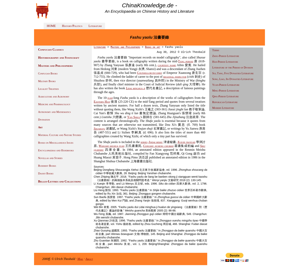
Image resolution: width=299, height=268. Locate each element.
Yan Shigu (133, 117)
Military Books (47, 81)
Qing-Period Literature (225, 96)
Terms (215, 50)
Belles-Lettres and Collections (59, 181)
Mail (80, 259)
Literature (95, 25)
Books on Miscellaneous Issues (55, 142)
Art (40, 127)
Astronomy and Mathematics (54, 112)
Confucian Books (48, 73)
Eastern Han (102, 101)
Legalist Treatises (48, 88)
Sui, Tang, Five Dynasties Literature (233, 73)
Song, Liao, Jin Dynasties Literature (232, 79)
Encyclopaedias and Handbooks (56, 150)
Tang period (185, 61)
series (144, 142)
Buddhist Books (47, 165)
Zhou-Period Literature (225, 56)
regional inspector (174, 76)
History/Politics (72, 25)
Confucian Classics (50, 49)
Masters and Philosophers (55, 65)
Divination (44, 119)
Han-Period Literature (225, 61)
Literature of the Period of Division (232, 67)
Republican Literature (225, 102)
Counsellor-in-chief (149, 72)
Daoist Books (45, 173)
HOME (51, 25)
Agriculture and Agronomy (53, 96)
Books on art (152, 47)
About (89, 259)
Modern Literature (223, 108)
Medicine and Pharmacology (54, 104)
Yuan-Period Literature (225, 84)
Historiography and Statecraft (58, 57)
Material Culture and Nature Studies (59, 135)
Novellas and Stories (50, 158)
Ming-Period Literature (225, 90)
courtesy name (167, 65)
